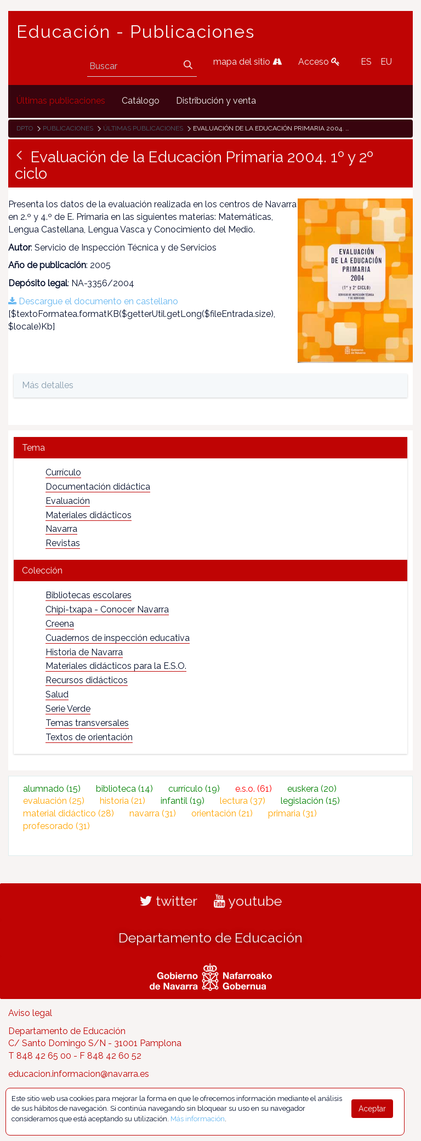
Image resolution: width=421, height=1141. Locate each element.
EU (386, 61)
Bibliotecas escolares (88, 595)
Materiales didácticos (88, 515)
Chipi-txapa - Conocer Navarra (107, 609)
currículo (194, 789)
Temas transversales (87, 723)
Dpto (24, 128)
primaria (292, 813)
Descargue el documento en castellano (93, 301)
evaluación (53, 801)
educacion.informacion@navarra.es (78, 1074)
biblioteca (124, 789)
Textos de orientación (89, 737)
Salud (57, 694)
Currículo (63, 472)
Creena (59, 623)
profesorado (56, 826)
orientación (222, 813)
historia (122, 801)
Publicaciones (68, 128)
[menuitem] (60, 101)
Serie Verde (67, 708)
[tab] (210, 447)
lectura (242, 801)
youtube (248, 901)
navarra (152, 813)
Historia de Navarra (84, 652)
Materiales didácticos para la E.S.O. (115, 666)
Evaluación (67, 501)
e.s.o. (253, 789)
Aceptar (372, 1108)
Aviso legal (30, 1013)
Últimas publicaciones (143, 128)
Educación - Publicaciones (135, 32)
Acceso (319, 61)
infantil (182, 801)
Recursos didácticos (86, 680)
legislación (310, 801)
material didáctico (68, 813)
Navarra (61, 529)
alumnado (52, 789)
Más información (197, 1119)
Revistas (62, 543)
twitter (168, 901)
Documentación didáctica (97, 486)
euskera (312, 789)
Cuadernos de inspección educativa (117, 638)
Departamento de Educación (210, 937)
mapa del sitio (247, 61)
